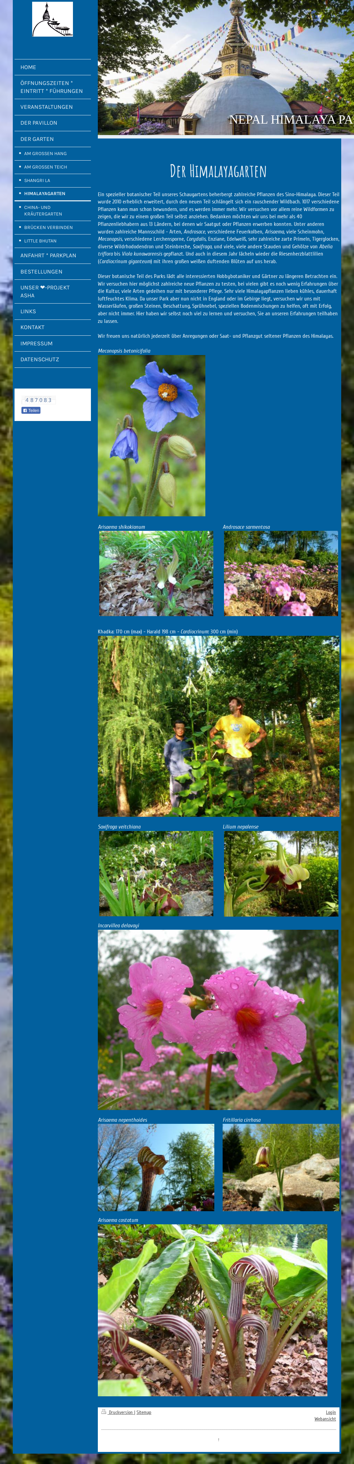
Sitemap (144, 1412)
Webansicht (325, 1419)
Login (331, 1412)
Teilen (31, 410)
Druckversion (117, 1412)
